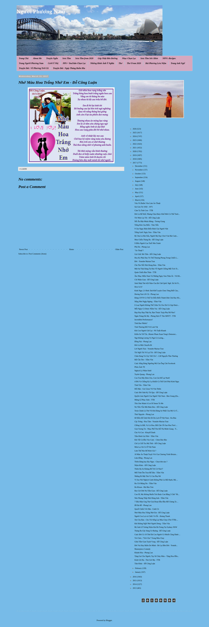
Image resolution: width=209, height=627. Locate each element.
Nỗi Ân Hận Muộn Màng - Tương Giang (149, 221)
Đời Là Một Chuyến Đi (143, 345)
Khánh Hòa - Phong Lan (143, 553)
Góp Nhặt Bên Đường (108, 58)
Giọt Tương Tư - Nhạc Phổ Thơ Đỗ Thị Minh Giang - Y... (155, 429)
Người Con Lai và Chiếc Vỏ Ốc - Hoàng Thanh (152, 516)
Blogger (109, 620)
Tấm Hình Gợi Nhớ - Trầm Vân (146, 436)
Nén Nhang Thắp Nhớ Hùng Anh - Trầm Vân (151, 498)
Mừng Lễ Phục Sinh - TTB (144, 400)
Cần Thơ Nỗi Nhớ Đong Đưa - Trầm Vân (149, 265)
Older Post (119, 249)
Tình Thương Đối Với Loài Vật (146, 327)
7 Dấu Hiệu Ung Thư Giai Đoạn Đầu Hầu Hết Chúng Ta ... (156, 502)
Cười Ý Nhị (53, 63)
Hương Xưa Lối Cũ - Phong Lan (146, 294)
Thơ (120, 63)
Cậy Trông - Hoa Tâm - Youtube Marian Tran (151, 422)
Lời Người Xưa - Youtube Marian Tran (149, 349)
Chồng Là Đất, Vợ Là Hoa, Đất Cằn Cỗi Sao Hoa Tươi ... (155, 425)
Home (71, 249)
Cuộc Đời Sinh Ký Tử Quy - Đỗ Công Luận (150, 393)
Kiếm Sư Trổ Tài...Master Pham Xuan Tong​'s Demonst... (155, 334)
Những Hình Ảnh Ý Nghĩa (102, 63)
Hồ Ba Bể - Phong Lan (143, 505)
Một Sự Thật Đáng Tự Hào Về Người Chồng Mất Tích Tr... (156, 269)
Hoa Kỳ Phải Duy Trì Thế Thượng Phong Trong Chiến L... (156, 258)
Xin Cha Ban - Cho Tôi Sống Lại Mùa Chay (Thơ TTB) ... (156, 520)
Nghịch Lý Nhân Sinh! (143, 371)
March (137, 200)
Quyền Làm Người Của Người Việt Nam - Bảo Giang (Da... (156, 396)
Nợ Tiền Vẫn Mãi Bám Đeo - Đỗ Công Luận (151, 407)
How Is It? (138, 287)
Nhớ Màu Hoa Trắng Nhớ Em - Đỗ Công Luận (151, 513)
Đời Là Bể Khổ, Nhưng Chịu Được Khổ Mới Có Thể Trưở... (157, 214)
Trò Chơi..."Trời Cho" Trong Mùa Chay (149, 538)
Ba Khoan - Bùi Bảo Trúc (144, 487)
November (139, 170)
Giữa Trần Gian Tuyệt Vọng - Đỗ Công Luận (151, 542)
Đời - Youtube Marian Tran (144, 261)
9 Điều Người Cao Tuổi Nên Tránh (147, 243)
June (137, 189)
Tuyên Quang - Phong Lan (144, 374)
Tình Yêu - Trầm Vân (142, 385)
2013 (135, 588)
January (138, 572)
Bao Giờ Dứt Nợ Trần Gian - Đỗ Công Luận (151, 491)
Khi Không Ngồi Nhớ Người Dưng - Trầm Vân (152, 524)
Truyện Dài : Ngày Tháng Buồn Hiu (69, 68)
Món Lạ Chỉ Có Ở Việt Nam (145, 447)
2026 (135, 129)
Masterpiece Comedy (142, 549)
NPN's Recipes (169, 58)
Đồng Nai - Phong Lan (142, 342)
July (136, 185)
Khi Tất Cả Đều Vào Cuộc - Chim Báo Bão (150, 440)
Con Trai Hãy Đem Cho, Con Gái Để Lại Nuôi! (152, 378)
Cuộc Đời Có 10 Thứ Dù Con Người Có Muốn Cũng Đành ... (157, 535)
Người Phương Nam (41, 11)
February (138, 568)
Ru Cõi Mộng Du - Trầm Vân (145, 483)
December (139, 166)
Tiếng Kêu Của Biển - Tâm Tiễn (146, 225)
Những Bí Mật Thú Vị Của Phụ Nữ (147, 476)
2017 (135, 163)
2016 (135, 577)
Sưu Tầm (66, 58)
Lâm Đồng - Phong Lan (143, 458)
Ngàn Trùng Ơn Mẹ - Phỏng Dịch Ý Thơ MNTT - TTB (155, 316)
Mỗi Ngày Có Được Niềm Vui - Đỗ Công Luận (152, 309)
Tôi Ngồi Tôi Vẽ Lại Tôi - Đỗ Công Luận (149, 353)
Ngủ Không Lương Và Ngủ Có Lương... (149, 338)
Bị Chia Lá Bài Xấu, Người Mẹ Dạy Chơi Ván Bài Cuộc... (156, 236)
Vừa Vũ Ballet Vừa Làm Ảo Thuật (147, 203)
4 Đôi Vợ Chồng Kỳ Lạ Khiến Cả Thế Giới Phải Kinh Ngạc (156, 382)
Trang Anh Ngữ (178, 63)
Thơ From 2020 (134, 63)
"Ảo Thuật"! (139, 250)
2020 (135, 151)
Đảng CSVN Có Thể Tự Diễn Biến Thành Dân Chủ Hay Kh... (157, 298)
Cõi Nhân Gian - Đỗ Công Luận (146, 280)
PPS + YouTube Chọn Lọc (74, 63)
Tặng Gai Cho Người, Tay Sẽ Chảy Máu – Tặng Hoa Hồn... (156, 556)
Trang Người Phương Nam (31, 63)
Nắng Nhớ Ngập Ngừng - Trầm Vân (147, 302)
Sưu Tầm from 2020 (84, 58)
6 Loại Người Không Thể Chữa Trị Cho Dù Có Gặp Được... (156, 305)
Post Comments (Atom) (37, 254)
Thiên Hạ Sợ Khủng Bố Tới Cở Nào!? (148, 469)
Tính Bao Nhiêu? (140, 323)
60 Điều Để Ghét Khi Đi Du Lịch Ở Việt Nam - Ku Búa (155, 418)
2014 (135, 584)
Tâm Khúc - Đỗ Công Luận (144, 564)
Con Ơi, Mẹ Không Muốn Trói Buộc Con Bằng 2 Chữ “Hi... (156, 494)
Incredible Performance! (143, 320)
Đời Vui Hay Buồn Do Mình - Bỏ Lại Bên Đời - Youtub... (156, 545)
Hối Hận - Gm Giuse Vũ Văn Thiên (147, 389)
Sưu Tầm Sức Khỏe (149, 58)
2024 (135, 136)
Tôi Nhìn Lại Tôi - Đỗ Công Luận (147, 218)
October (138, 174)
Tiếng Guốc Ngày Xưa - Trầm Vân (147, 232)
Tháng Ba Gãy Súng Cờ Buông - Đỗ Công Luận (152, 531)
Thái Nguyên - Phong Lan (144, 414)
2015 (135, 581)
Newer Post (23, 249)
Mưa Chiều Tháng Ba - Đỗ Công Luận (148, 240)
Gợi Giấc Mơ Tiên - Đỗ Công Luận (147, 254)
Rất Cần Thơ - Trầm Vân (143, 360)
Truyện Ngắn (52, 58)
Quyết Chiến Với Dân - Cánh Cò (146, 509)
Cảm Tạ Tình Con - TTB (143, 210)
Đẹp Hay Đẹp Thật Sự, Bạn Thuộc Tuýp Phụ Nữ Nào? (154, 312)
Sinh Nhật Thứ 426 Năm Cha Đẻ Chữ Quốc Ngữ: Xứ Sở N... (157, 283)
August (138, 181)
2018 (135, 159)
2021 (135, 148)
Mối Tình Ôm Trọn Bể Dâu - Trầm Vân (149, 473)
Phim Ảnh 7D (139, 367)
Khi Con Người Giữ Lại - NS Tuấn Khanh (150, 331)
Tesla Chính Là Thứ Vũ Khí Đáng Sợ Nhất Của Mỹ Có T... (156, 411)
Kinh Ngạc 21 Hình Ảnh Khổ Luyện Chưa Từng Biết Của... (156, 291)
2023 (135, 140)
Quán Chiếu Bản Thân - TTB (145, 272)
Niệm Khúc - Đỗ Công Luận (145, 465)
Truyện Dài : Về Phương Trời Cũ (34, 68)
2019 (135, 155)
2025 (135, 133)
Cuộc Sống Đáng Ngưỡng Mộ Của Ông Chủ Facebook (154, 363)
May (137, 192)
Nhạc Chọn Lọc (129, 58)
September (139, 177)
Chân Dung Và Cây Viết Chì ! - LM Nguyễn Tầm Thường (156, 356)
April (137, 196)
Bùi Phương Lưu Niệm (155, 63)
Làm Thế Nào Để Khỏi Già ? (145, 451)
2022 (135, 144)
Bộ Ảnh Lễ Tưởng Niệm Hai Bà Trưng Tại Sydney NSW (155, 527)
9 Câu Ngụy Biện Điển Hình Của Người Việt (151, 229)
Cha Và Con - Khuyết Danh (144, 433)
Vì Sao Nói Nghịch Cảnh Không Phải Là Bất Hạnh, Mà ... (156, 480)
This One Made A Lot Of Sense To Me (148, 403)
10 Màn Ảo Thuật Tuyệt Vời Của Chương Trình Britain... (155, 454)
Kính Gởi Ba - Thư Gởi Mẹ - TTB (147, 560)
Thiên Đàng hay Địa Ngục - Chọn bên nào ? (150, 462)
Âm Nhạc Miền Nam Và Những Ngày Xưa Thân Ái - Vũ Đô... (157, 276)
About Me (37, 58)
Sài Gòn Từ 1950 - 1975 (143, 207)
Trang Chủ (23, 58)
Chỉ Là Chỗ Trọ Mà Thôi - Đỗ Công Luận (150, 443)
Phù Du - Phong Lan (142, 247)
